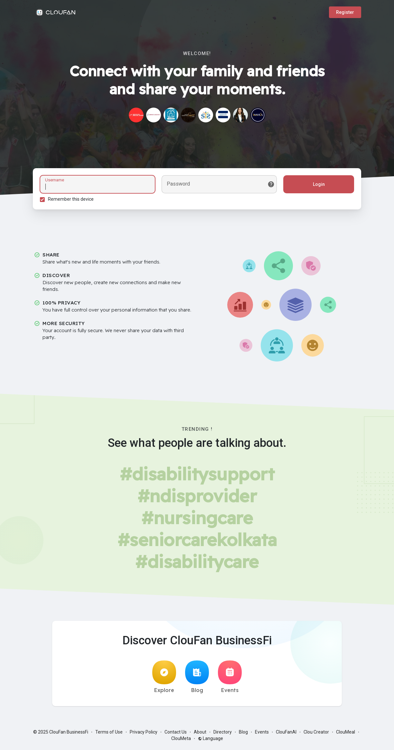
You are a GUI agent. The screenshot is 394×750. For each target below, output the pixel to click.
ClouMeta (181, 740)
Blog (197, 678)
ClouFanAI (286, 733)
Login (318, 185)
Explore (164, 678)
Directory (222, 733)
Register (345, 12)
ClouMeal (345, 733)
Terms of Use (109, 733)
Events (230, 678)
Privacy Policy (143, 733)
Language (210, 740)
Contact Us (175, 733)
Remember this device (72, 200)
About (200, 733)
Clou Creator (316, 733)
